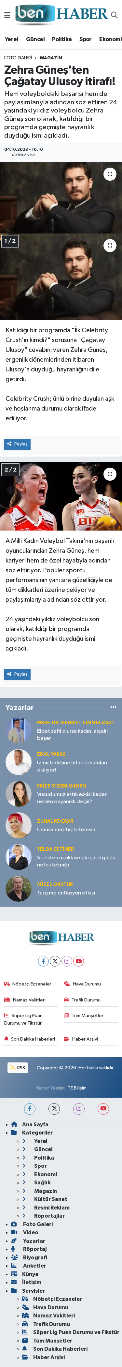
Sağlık (36, 1182)
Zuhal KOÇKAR (55, 821)
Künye (24, 1274)
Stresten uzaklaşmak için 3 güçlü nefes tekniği (76, 861)
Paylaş (17, 444)
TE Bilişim (77, 1088)
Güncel (35, 39)
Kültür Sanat (44, 1199)
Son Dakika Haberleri (29, 1039)
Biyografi (29, 1257)
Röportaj (29, 1249)
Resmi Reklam (46, 1207)
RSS (17, 1067)
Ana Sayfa (29, 1124)
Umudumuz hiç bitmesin (66, 830)
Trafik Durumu (82, 1000)
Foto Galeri (18, 58)
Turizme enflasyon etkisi (66, 893)
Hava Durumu (82, 984)
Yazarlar (28, 1241)
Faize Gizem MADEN (61, 786)
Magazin (51, 58)
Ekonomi (110, 39)
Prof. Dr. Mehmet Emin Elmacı (75, 722)
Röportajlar (43, 1216)
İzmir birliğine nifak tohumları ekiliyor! (72, 766)
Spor (85, 39)
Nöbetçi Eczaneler (28, 984)
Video (24, 1232)
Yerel (11, 39)
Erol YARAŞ (51, 754)
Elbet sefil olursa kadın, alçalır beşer (72, 735)
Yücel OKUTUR (55, 884)
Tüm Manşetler (83, 1015)
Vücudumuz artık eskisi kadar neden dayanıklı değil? (72, 798)
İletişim (26, 1282)
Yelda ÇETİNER (55, 849)
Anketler (28, 1266)
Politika (62, 39)
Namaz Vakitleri (25, 1000)
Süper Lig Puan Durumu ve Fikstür (23, 1019)
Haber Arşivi (81, 1039)
